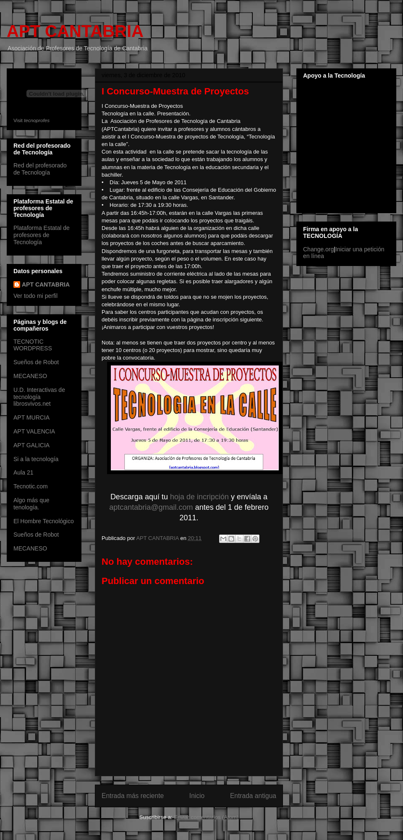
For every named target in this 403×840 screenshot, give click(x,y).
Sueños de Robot (36, 362)
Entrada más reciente (133, 795)
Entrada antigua (253, 795)
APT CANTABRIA (75, 31)
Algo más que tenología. (31, 504)
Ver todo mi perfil (35, 295)
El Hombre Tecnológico (43, 521)
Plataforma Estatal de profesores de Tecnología (41, 234)
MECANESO (30, 376)
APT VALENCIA (34, 431)
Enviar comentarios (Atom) (206, 817)
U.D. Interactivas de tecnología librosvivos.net (39, 396)
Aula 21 (23, 472)
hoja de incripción (199, 497)
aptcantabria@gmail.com (151, 507)
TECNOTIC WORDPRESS (32, 345)
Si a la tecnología (35, 459)
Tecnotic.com (30, 486)
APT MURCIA (31, 417)
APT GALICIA (31, 445)
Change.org (318, 249)
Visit (31, 120)
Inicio (196, 795)
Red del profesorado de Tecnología (40, 169)
